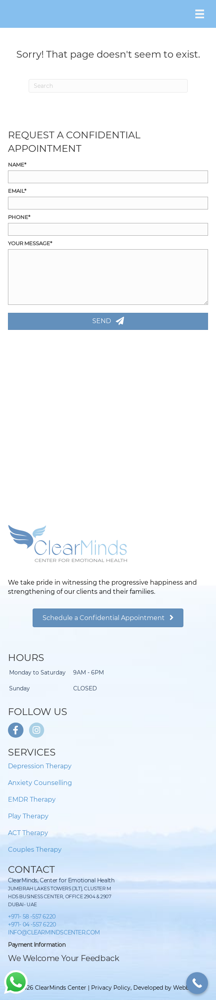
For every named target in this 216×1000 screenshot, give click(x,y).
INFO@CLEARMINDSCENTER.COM (54, 932)
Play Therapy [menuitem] (28, 816)
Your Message (29, 243)
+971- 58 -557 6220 (32, 916)
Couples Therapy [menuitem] (35, 849)
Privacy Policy (110, 987)
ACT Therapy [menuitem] (28, 833)
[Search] (108, 86)
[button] (108, 321)
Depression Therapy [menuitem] (40, 766)
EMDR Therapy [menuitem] (32, 799)
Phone (18, 217)
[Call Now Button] (197, 983)
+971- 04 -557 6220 (32, 924)
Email (16, 191)
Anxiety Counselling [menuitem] (40, 783)
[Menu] (199, 14)
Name (16, 164)
